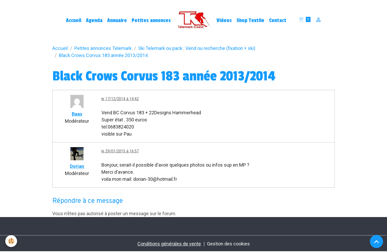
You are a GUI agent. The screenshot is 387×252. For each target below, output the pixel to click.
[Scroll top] (376, 241)
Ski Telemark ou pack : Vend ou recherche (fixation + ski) (196, 48)
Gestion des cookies (228, 243)
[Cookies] (11, 241)
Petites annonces (151, 20)
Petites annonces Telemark (103, 48)
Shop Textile (250, 20)
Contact (277, 20)
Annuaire (117, 20)
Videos (224, 20)
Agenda (94, 20)
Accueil (73, 20)
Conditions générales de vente (169, 243)
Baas (77, 114)
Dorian (77, 166)
